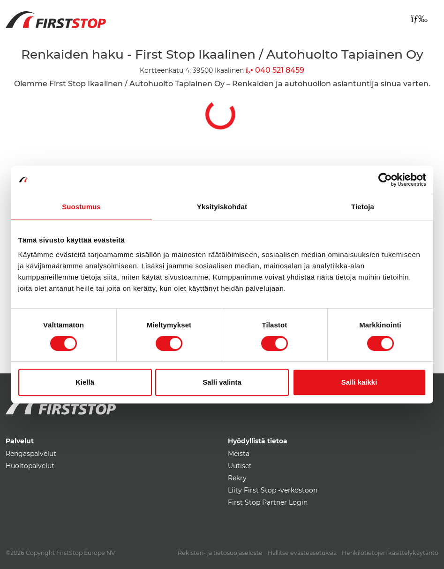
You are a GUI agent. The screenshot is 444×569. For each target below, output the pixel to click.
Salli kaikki (359, 382)
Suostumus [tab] (81, 207)
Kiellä (84, 382)
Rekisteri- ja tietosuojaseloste (220, 552)
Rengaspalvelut (31, 453)
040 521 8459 (275, 70)
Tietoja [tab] (362, 207)
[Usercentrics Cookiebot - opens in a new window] (385, 180)
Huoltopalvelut (30, 466)
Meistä (238, 453)
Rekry (237, 478)
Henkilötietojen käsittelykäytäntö (390, 552)
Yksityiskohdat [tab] (222, 207)
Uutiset (240, 466)
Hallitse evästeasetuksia (302, 552)
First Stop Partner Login (268, 502)
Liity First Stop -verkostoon (272, 490)
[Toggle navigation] (419, 19)
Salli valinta (222, 382)
